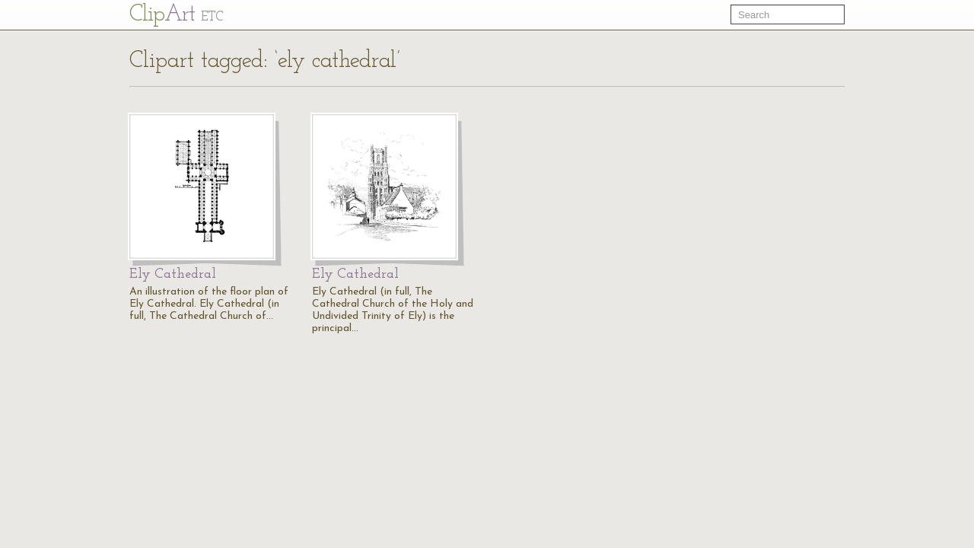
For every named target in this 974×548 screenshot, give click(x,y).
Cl (176, 15)
